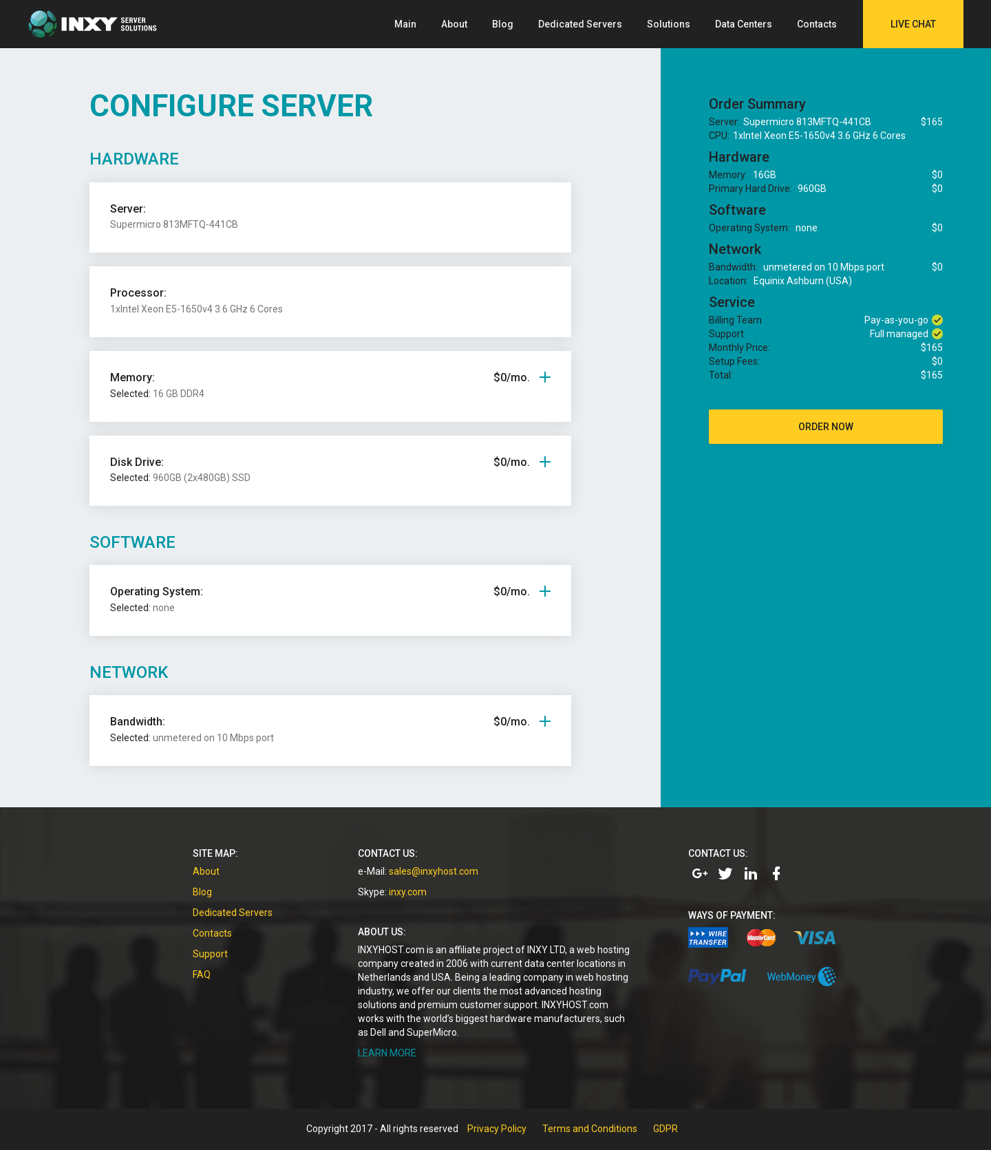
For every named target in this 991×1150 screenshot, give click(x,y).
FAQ (202, 974)
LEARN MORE (387, 1052)
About (454, 24)
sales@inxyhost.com (433, 871)
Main (405, 24)
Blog (502, 24)
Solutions (668, 24)
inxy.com (408, 891)
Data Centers (743, 24)
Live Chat (913, 24)
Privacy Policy (496, 1128)
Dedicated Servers (580, 24)
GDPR (665, 1128)
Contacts (817, 24)
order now (825, 426)
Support (210, 953)
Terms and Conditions (589, 1128)
